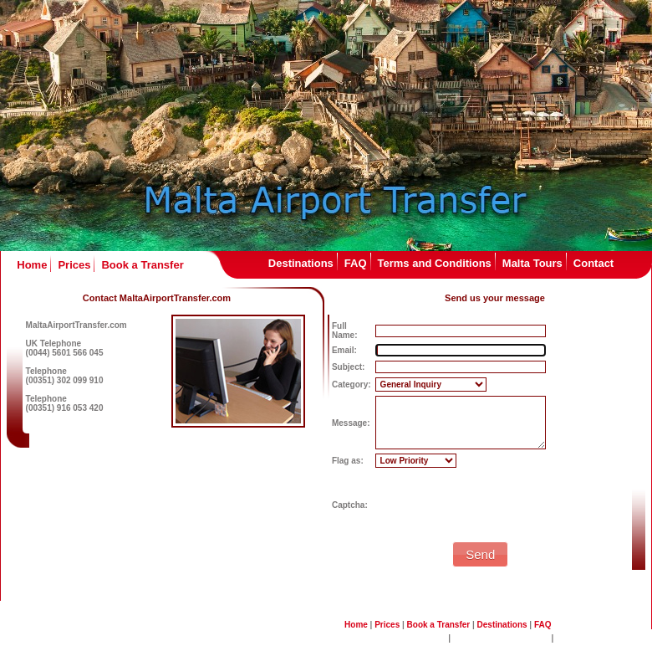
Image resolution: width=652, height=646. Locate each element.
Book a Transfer (142, 265)
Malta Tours (532, 263)
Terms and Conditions (435, 263)
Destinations (301, 263)
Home (32, 265)
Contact (593, 263)
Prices (74, 265)
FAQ (355, 263)
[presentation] (502, 504)
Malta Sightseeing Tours (501, 638)
